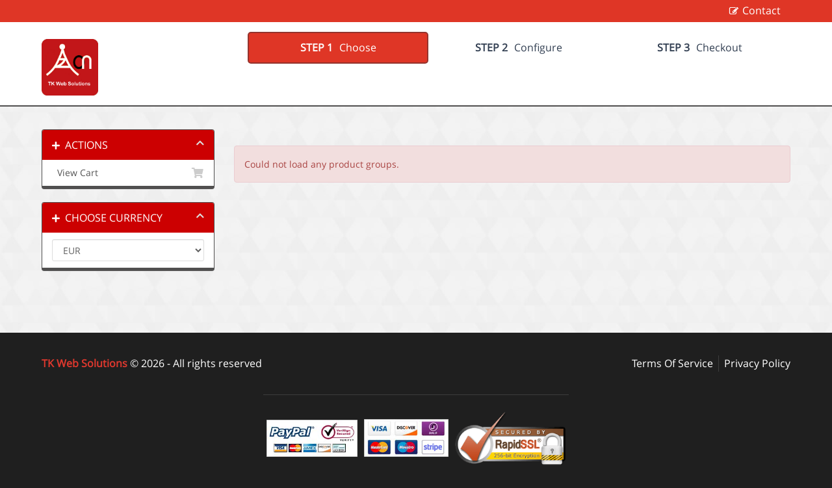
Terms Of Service (672, 363)
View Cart (128, 173)
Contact (761, 10)
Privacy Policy (757, 363)
